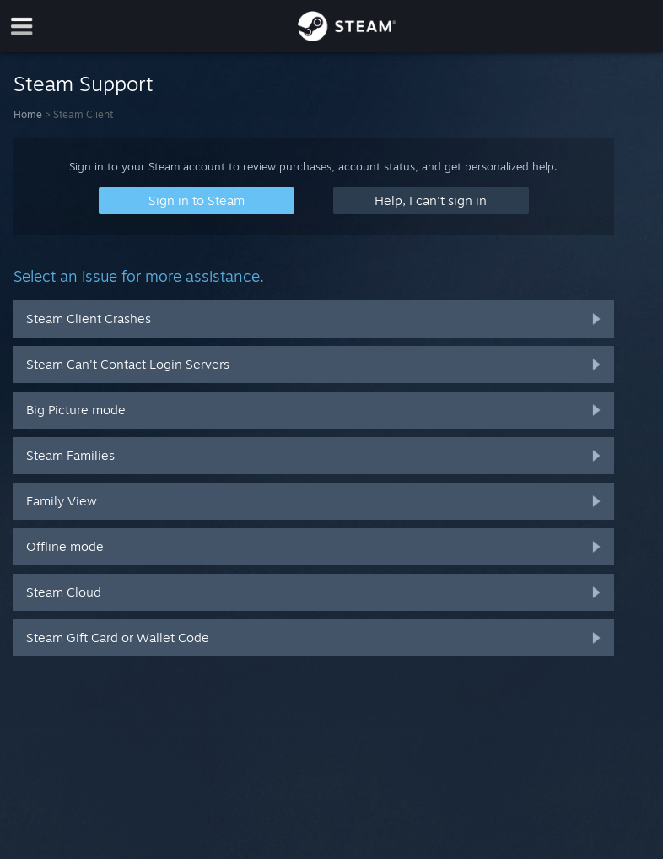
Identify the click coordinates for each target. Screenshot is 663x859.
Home (27, 114)
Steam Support (83, 83)
